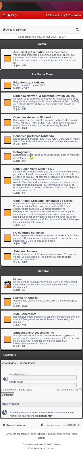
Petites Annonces (25, 298)
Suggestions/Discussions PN (33, 332)
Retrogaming (22, 152)
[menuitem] (12, 15)
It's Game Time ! (43, 74)
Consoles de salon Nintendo (32, 117)
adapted (41, 438)
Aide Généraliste (24, 314)
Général (43, 271)
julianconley (46, 415)
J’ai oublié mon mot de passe (16, 389)
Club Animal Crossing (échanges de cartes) (43, 200)
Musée (17, 279)
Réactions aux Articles (28, 82)
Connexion (9, 363)
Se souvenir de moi (69, 389)
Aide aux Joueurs (25, 251)
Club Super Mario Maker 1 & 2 (33, 168)
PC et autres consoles (28, 232)
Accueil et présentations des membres (40, 52)
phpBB (24, 434)
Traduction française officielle (37, 444)
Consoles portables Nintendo (33, 136)
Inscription (27, 363)
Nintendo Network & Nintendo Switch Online (44, 96)
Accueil (43, 44)
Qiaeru (57, 444)
